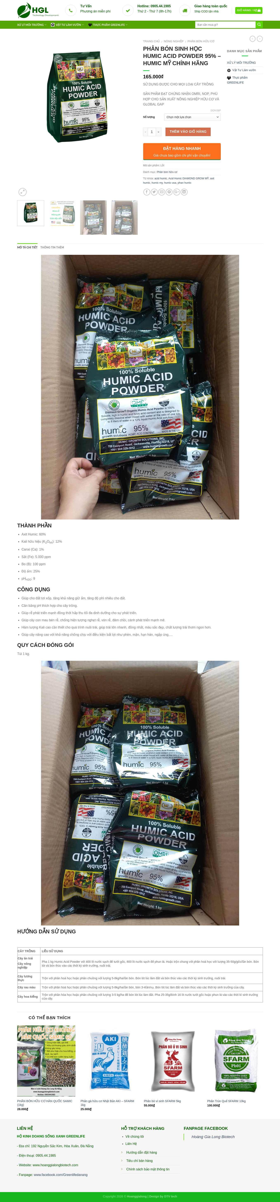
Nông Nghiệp (174, 41)
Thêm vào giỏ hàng (188, 131)
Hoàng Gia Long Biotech (213, 1137)
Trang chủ (151, 41)
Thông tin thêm (52, 247)
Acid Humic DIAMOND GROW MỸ (188, 178)
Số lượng (149, 117)
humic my (157, 182)
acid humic (161, 178)
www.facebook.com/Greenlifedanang (61, 1175)
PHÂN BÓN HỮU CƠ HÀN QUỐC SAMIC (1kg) (44, 1103)
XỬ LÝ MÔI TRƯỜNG (32, 25)
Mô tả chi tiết (27, 247)
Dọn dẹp (216, 110)
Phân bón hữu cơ (201, 41)
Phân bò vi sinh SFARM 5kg (162, 1101)
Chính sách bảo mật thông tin (147, 1169)
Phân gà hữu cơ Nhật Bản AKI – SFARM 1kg (107, 1103)
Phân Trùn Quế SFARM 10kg (226, 1101)
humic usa (170, 182)
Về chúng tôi (134, 1136)
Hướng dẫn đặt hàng (141, 1152)
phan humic (184, 182)
